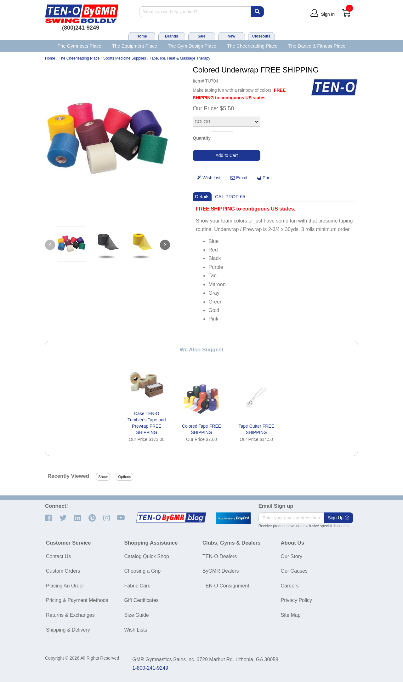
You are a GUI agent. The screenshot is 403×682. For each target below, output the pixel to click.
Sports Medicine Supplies (124, 58)
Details (202, 196)
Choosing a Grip (142, 571)
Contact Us (58, 556)
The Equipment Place (134, 46)
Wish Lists (135, 630)
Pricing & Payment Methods (77, 600)
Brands (171, 36)
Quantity (202, 138)
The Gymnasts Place (79, 46)
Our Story (291, 556)
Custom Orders (63, 571)
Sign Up (338, 517)
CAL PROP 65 (230, 196)
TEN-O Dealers (219, 556)
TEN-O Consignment (225, 585)
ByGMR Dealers (220, 571)
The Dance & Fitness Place (317, 46)
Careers (290, 585)
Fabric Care (137, 585)
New (232, 36)
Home (141, 36)
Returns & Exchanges (70, 615)
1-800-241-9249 (150, 668)
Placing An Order (65, 585)
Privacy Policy (296, 600)
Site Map (291, 615)
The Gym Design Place (192, 46)
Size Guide (136, 615)
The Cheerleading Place (252, 46)
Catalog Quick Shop (146, 556)
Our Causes (294, 571)
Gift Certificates (141, 600)
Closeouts (261, 36)
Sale (202, 36)
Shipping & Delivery (68, 630)
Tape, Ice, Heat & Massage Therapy (180, 58)
